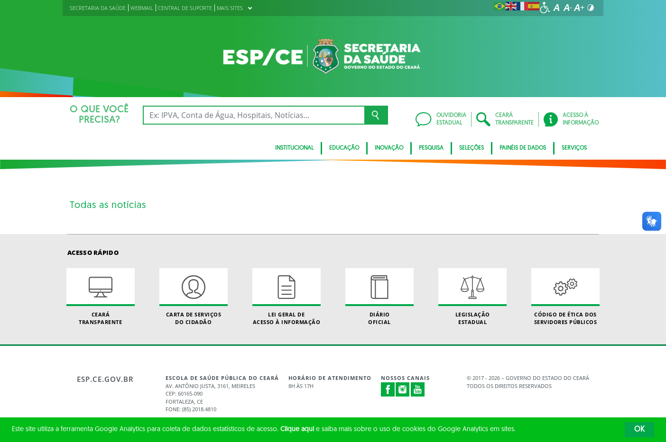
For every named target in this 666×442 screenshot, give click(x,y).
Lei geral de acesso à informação (286, 296)
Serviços (574, 148)
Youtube (418, 389)
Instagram (403, 389)
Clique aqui (297, 429)
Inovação (389, 148)
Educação (344, 148)
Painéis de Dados (523, 148)
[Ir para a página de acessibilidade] (545, 7)
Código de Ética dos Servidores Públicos (565, 296)
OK (639, 429)
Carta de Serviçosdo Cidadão (193, 296)
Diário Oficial (379, 296)
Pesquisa (431, 148)
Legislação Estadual (472, 296)
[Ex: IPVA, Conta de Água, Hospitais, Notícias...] (253, 115)
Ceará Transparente (100, 296)
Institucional (294, 148)
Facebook (388, 389)
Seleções (471, 148)
